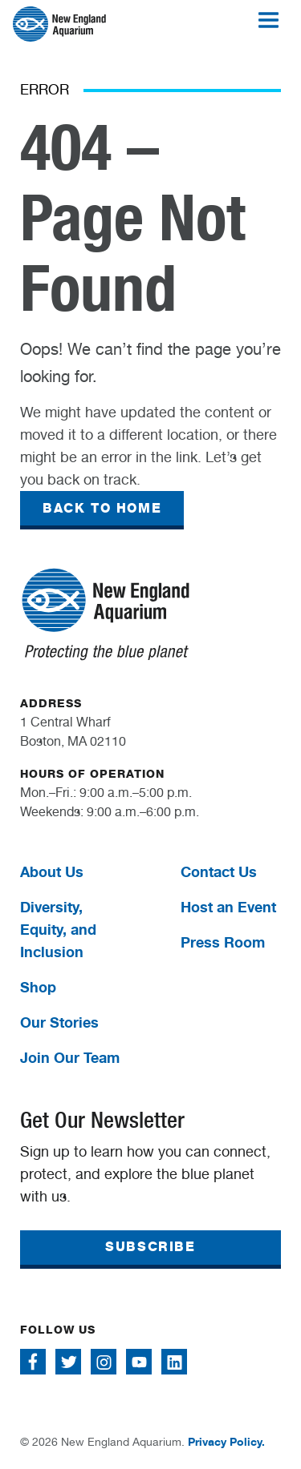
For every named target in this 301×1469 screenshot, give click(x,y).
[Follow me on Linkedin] (174, 1361)
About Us (51, 871)
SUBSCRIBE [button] (150, 1246)
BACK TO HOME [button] (102, 508)
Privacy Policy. (226, 1441)
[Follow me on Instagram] (103, 1361)
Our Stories (59, 1022)
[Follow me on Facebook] (33, 1361)
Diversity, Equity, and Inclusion (58, 929)
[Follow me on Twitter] (68, 1361)
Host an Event (228, 907)
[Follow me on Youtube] (139, 1361)
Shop (38, 987)
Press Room (223, 942)
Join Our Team (70, 1057)
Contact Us (219, 871)
